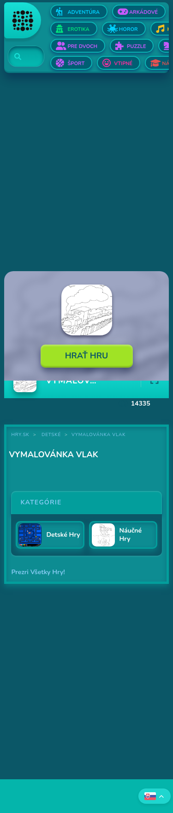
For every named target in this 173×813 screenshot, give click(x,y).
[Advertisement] (86, 173)
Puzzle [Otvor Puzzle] (136, 46)
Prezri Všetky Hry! (38, 572)
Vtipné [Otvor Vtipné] (123, 63)
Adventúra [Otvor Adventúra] (83, 12)
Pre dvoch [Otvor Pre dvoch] (82, 46)
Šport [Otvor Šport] (75, 63)
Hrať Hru (86, 355)
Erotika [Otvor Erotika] (78, 29)
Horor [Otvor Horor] (128, 29)
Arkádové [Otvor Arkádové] (143, 12)
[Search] (20, 56)
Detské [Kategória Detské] (51, 434)
